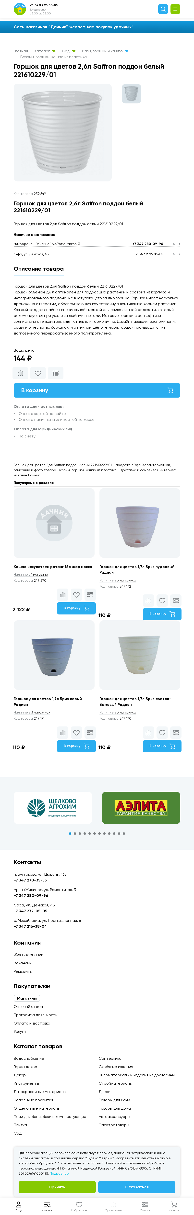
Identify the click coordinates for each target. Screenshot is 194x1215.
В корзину (97, 390)
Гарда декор (25, 1066)
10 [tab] (114, 834)
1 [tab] (70, 834)
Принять (57, 1187)
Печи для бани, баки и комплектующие (50, 1116)
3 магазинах (118, 581)
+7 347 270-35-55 (30, 880)
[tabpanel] (53, 808)
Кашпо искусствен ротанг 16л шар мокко (53, 567)
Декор (20, 1075)
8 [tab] (104, 834)
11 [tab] (119, 834)
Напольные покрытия (33, 1100)
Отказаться (137, 1187)
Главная (21, 51)
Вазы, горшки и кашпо (105, 51)
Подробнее (59, 1173)
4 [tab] (85, 834)
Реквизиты (23, 971)
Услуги (20, 1031)
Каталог (45, 51)
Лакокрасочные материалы (40, 1091)
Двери (104, 1091)
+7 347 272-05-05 (148, 254)
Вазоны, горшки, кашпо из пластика (53, 57)
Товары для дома (115, 1108)
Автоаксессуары (114, 1116)
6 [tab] (94, 834)
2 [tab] (75, 834)
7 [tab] (99, 834)
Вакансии (23, 963)
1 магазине (31, 575)
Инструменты (26, 1083)
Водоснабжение (29, 1058)
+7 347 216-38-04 (30, 926)
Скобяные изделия (116, 1066)
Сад (68, 51)
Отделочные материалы (37, 1108)
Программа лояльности (36, 1015)
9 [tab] (109, 834)
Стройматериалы (115, 1083)
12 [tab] (124, 834)
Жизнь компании (28, 954)
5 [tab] (89, 834)
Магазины (27, 998)
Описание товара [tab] (39, 268)
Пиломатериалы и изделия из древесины (137, 1075)
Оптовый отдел (28, 1006)
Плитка (20, 1125)
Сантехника (110, 1058)
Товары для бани (114, 1100)
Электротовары (114, 1125)
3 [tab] (80, 834)
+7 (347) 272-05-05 (44, 5)
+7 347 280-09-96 (148, 244)
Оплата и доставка (32, 1023)
